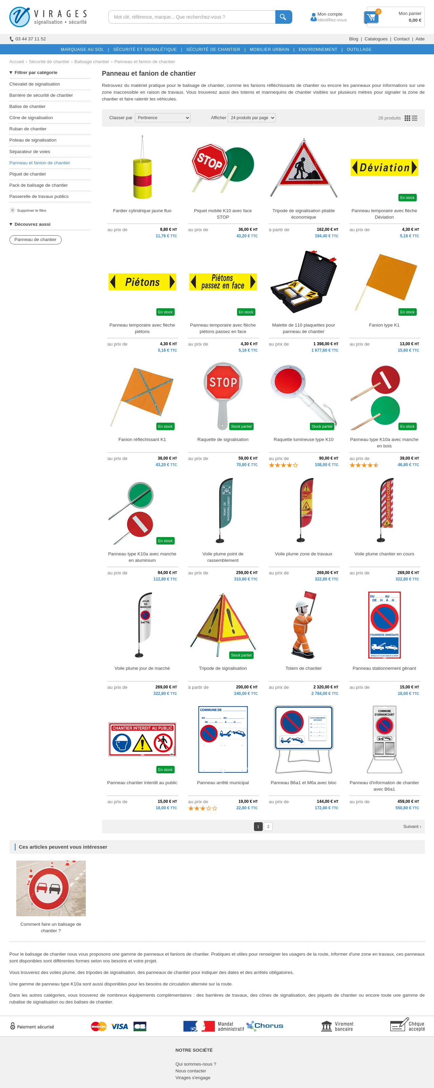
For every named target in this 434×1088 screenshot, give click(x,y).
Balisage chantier (91, 61)
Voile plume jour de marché (142, 668)
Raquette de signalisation (223, 439)
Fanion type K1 (384, 325)
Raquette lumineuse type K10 (303, 439)
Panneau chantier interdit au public (142, 782)
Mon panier (410, 13)
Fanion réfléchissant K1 (142, 439)
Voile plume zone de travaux (303, 553)
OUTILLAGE (358, 49)
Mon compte (323, 14)
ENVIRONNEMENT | (319, 49)
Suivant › (412, 826)
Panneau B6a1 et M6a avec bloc (303, 782)
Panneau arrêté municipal (223, 782)
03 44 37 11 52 (27, 38)
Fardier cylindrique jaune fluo (142, 210)
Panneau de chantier (36, 239)
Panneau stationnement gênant (384, 668)
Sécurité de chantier (49, 61)
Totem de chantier (303, 668)
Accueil (16, 61)
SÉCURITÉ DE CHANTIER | (215, 49)
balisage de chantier (203, 85)
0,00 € (415, 20)
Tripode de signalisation (223, 668)
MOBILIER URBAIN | (271, 49)
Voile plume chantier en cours (384, 553)
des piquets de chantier (332, 995)
